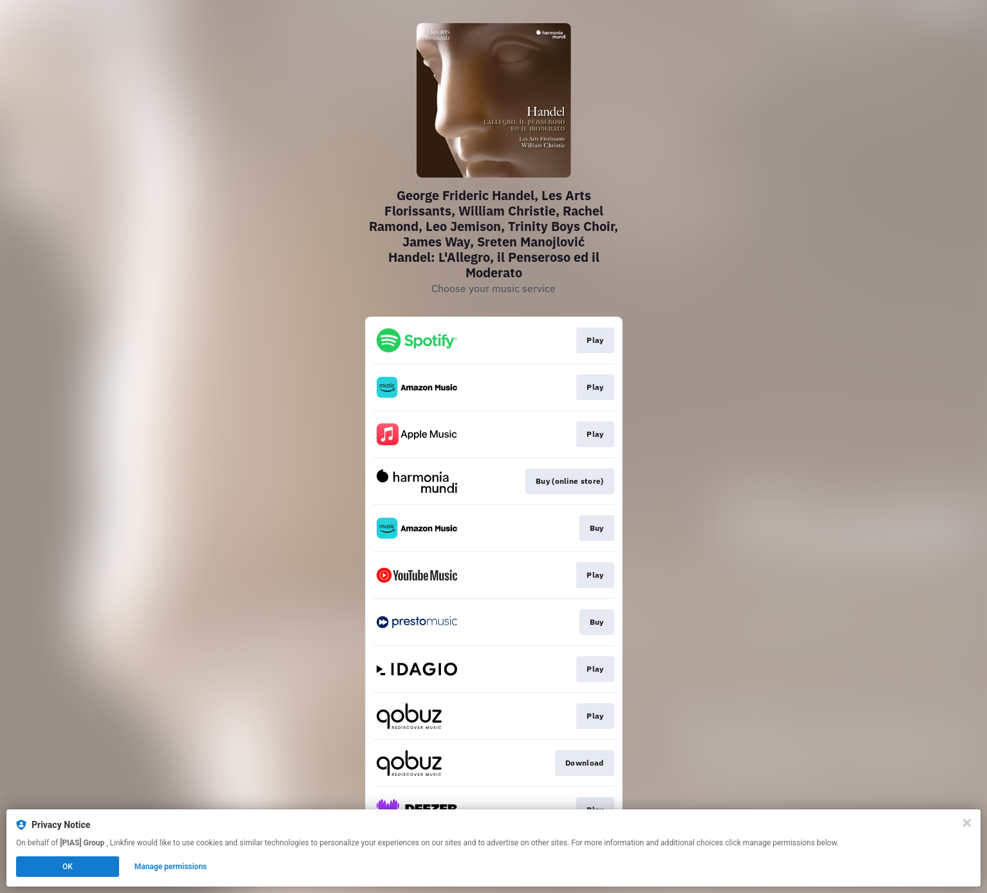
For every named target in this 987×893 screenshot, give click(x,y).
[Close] (967, 823)
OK (67, 866)
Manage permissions (171, 866)
